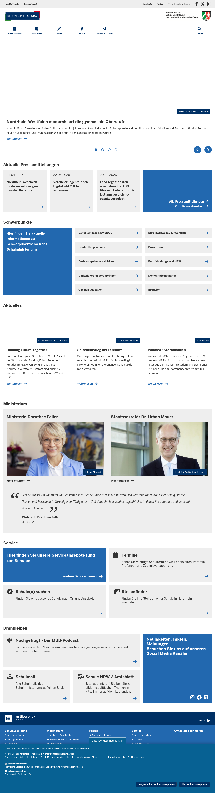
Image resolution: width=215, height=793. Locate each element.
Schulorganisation (15, 735)
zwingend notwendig (17, 763)
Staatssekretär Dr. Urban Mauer (64, 739)
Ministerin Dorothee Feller (62, 735)
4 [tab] (116, 149)
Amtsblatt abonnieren (188, 731)
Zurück (197, 149)
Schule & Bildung (16, 731)
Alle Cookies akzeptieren (194, 784)
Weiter (208, 149)
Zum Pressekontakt (191, 206)
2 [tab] (102, 149)
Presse (93, 731)
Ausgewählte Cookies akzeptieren (156, 784)
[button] (179, 4)
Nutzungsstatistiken (17, 771)
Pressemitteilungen (101, 735)
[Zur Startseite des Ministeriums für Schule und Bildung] (22, 16)
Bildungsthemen (15, 739)
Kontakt (138, 739)
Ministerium (55, 731)
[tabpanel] (107, 90)
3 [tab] (109, 149)
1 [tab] (96, 149)
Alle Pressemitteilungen (188, 201)
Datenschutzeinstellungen (107, 740)
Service (136, 731)
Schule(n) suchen (142, 735)
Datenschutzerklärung (63, 754)
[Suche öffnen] (200, 30)
